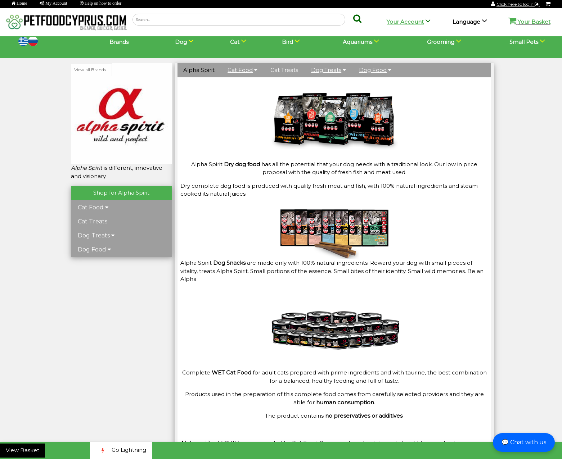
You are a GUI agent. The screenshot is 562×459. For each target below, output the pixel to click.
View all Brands (90, 69)
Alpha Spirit (199, 70)
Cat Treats (93, 221)
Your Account (405, 21)
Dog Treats (94, 235)
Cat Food (91, 207)
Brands (119, 41)
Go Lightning (121, 450)
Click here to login (518, 4)
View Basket (22, 450)
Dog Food (92, 249)
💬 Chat (524, 442)
